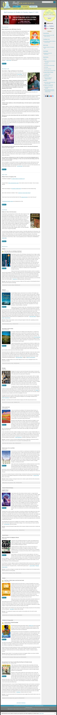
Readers (25, 6)
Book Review (45, 57)
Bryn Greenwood (37, 337)
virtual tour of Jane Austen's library (24, 192)
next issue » (23, 702)
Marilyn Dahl (9, 60)
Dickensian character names (8, 201)
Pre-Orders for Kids (33, 8)
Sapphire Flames (47, 74)
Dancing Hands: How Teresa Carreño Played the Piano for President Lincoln (49, 90)
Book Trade (33, 6)
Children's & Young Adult (48, 85)
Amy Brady (12, 609)
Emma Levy (15, 279)
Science (45, 80)
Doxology (46, 67)
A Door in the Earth (48, 68)
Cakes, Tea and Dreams (6, 317)
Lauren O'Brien (32, 565)
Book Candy (45, 45)
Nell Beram (18, 692)
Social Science (46, 75)
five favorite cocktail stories (16, 188)
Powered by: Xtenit (29, 711)
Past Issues (21, 8)
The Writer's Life (46, 39)
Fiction (45, 59)
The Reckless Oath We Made (49, 65)
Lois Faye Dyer (19, 166)
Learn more (41, 713)
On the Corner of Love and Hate (50, 70)
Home (17, 6)
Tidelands (46, 63)
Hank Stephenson (18, 437)
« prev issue (18, 702)
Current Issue (15, 8)
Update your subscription (39, 705)
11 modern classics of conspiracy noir (17, 178)
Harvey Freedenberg (5, 397)
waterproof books (24, 197)
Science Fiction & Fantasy (48, 72)
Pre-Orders (26, 8)
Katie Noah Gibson (32, 316)
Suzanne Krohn (36, 475)
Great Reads (45, 51)
